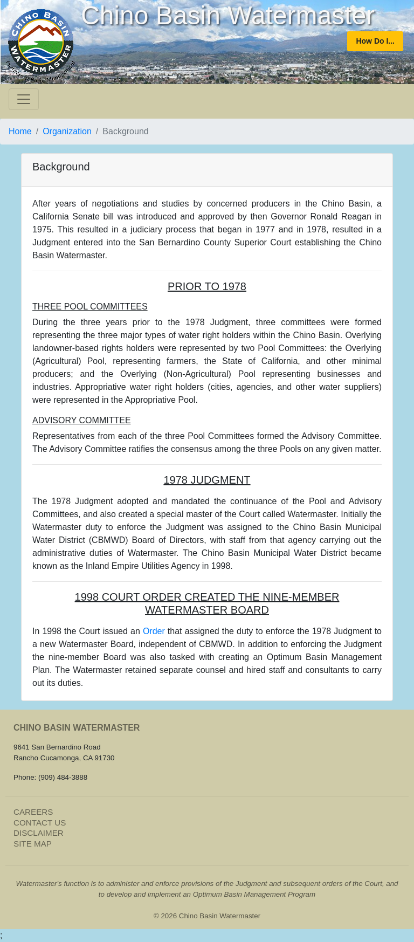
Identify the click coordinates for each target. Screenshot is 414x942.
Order (154, 631)
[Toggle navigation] (24, 99)
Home (20, 131)
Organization (67, 131)
